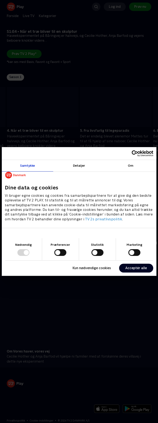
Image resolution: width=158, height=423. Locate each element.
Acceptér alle (136, 268)
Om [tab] (130, 165)
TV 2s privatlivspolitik (103, 219)
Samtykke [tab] (27, 165)
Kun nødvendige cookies (92, 268)
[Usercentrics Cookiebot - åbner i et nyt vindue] (134, 153)
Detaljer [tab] (79, 165)
